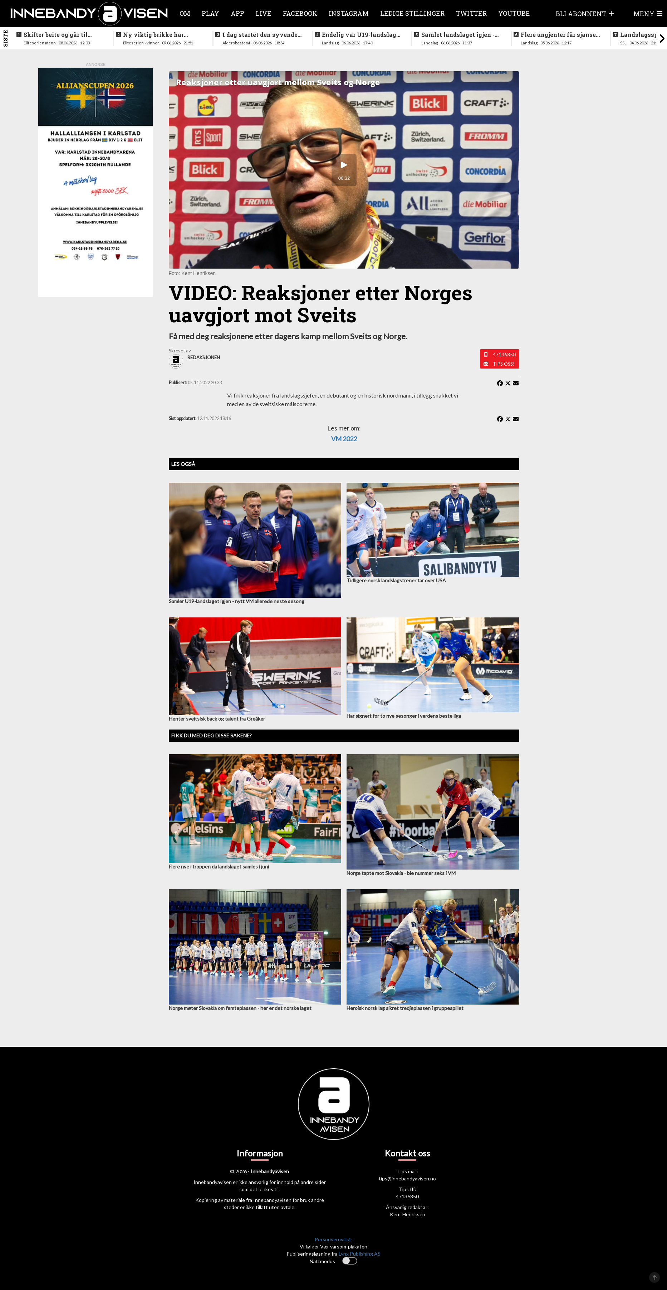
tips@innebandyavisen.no (407, 1178)
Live (263, 13)
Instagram (349, 13)
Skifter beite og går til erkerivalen (56, 34)
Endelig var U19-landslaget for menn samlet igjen (362, 34)
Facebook (300, 13)
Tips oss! (504, 364)
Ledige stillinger (412, 13)
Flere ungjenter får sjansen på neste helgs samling (560, 34)
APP (237, 13)
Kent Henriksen (407, 1214)
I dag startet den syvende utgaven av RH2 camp (260, 34)
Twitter (471, 13)
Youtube (514, 13)
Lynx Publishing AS (360, 1254)
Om (185, 13)
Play (210, 13)
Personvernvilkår (333, 1239)
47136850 (504, 354)
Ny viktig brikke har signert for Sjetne (153, 34)
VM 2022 (344, 439)
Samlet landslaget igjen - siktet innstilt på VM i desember (458, 34)
